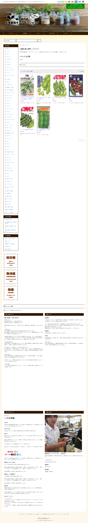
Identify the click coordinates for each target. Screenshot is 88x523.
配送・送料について (32, 514)
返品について (39, 514)
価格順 (27, 71)
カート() (64, 33)
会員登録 (24, 33)
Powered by (44, 520)
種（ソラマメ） (26, 44)
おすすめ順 (23, 71)
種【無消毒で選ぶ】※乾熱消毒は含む (11, 223)
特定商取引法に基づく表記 (48, 514)
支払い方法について (23, 514)
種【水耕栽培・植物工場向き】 (10, 231)
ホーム (21, 44)
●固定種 (21, 59)
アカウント (10, 33)
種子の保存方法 (8, 249)
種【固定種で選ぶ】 (9, 219)
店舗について (7, 241)
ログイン (37, 33)
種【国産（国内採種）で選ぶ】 (10, 227)
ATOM (67, 514)
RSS (65, 514)
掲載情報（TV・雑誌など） (10, 243)
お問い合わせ (51, 33)
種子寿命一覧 (7, 246)
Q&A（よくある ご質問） (10, 238)
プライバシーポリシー (58, 514)
